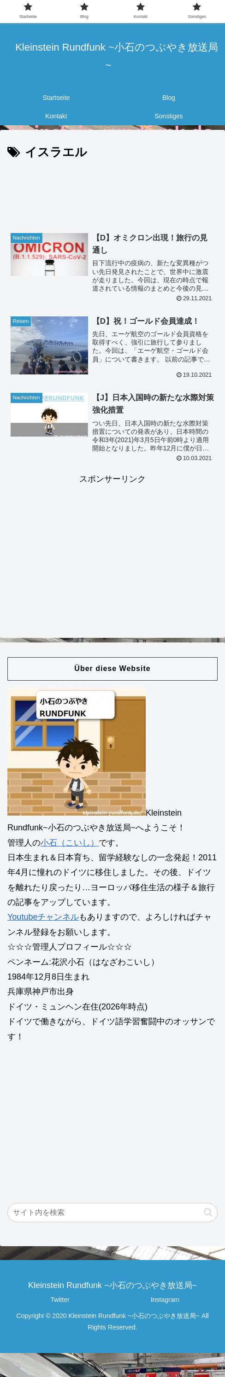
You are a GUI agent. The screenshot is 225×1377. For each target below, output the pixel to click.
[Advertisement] (112, 191)
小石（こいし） (70, 842)
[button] (208, 1213)
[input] (112, 1213)
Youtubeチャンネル (43, 917)
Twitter (59, 1300)
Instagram (165, 1300)
